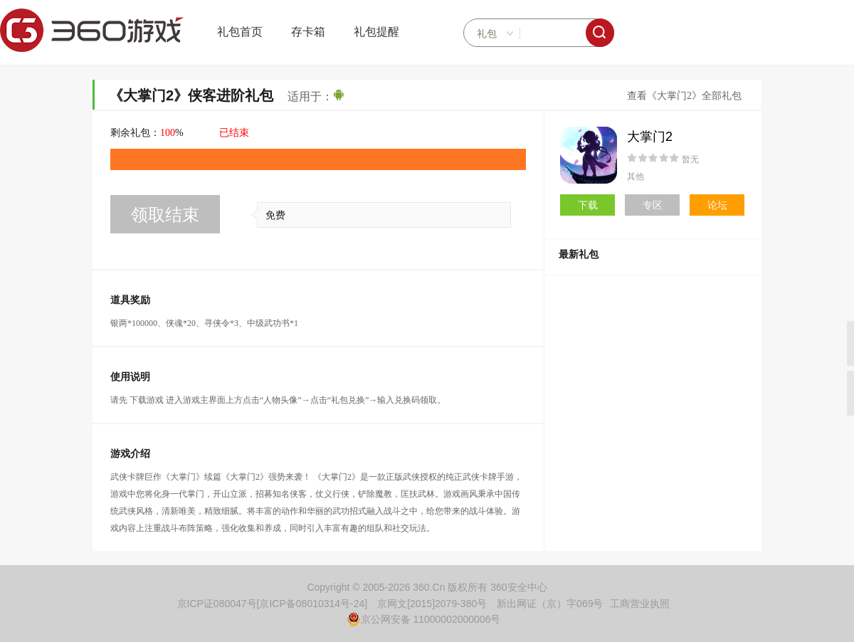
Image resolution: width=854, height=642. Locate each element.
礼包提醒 (376, 32)
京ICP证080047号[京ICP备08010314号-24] (272, 603)
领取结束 (165, 214)
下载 (588, 205)
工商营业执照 (640, 603)
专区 (653, 205)
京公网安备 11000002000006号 (424, 619)
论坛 (717, 205)
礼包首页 (240, 32)
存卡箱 (308, 32)
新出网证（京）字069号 (550, 603)
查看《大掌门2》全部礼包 (684, 95)
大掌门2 (650, 137)
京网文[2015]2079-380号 (432, 603)
